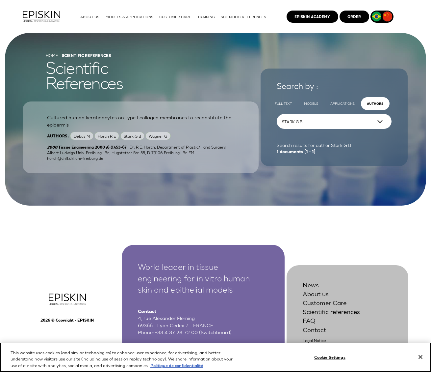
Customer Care (324, 302)
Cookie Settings (329, 363)
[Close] (420, 363)
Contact (314, 329)
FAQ (309, 320)
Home (52, 55)
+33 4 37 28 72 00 (176, 332)
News (311, 284)
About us (316, 293)
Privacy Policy (315, 347)
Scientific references (331, 311)
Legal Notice (314, 340)
